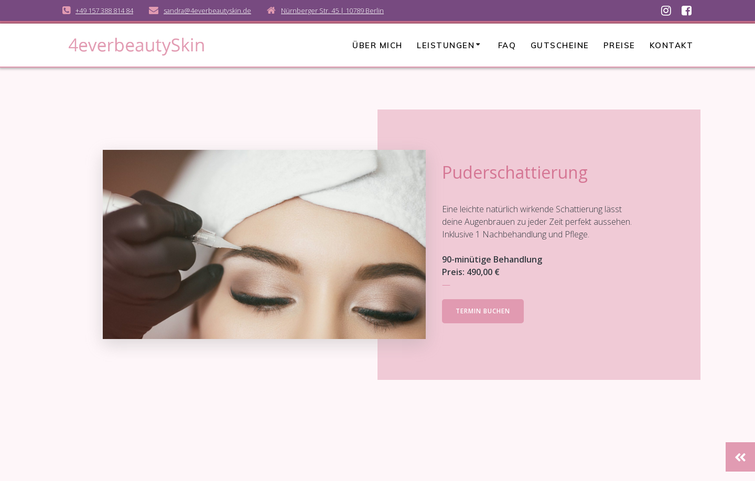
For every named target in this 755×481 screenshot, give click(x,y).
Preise (619, 45)
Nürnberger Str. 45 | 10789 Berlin (332, 10)
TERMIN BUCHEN (483, 311)
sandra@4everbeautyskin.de (207, 10)
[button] (740, 457)
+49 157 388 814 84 (104, 10)
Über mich (377, 45)
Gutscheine (560, 45)
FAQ (507, 45)
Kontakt (672, 45)
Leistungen (445, 45)
